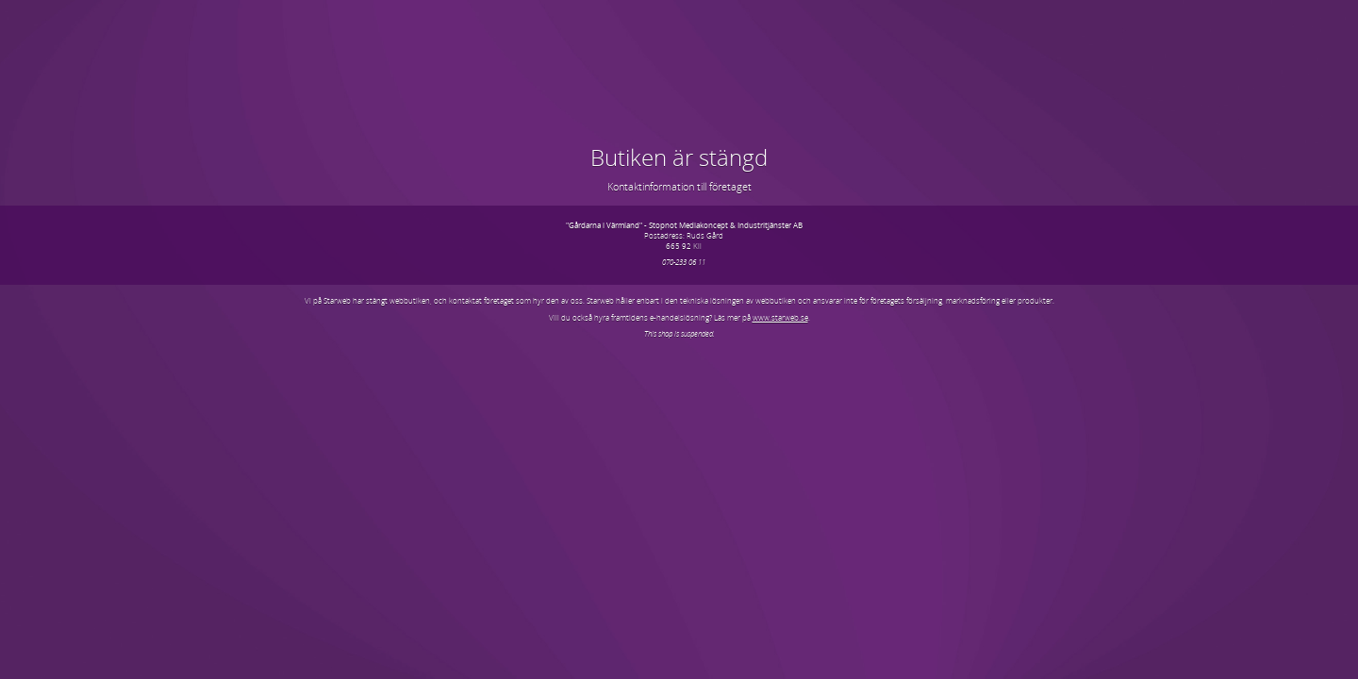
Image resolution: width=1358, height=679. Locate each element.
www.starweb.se (780, 317)
